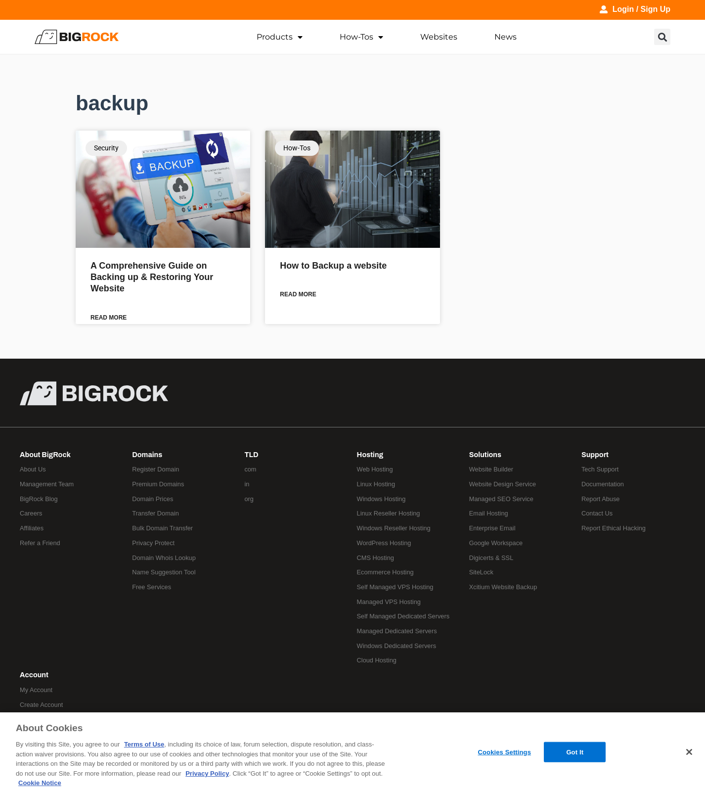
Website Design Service (502, 484)
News (505, 37)
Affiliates (32, 528)
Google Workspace (496, 543)
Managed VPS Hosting (389, 602)
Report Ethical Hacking (613, 528)
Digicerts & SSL (491, 557)
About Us (33, 469)
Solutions (485, 455)
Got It (574, 751)
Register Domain (155, 469)
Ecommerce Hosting (385, 572)
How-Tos (361, 37)
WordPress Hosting (384, 543)
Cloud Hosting (377, 660)
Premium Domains (158, 484)
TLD (251, 455)
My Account (36, 690)
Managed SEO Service (501, 499)
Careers (31, 513)
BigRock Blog (39, 499)
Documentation (602, 484)
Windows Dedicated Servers (397, 646)
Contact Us (597, 513)
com (250, 469)
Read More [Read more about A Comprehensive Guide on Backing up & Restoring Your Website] (108, 317)
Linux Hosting (376, 484)
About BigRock (45, 455)
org (249, 499)
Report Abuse (600, 499)
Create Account (41, 704)
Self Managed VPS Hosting (395, 587)
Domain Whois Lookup (164, 557)
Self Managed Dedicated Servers (403, 616)
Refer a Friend (40, 543)
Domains (147, 455)
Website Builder (491, 469)
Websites (438, 37)
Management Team (47, 484)
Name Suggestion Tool (164, 572)
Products (280, 37)
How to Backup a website (333, 266)
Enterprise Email (492, 528)
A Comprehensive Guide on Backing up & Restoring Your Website (151, 277)
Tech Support (599, 469)
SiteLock (481, 572)
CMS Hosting (375, 557)
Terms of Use (144, 744)
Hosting (370, 455)
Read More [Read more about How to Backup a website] (298, 294)
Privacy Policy (207, 773)
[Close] (689, 752)
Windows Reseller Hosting (394, 528)
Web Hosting (375, 469)
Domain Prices (152, 499)
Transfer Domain (155, 513)
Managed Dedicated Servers (397, 631)
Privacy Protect (153, 543)
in (246, 484)
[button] (662, 37)
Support (595, 455)
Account (34, 675)
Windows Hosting (381, 499)
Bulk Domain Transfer (162, 528)
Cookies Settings (504, 751)
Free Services (151, 587)
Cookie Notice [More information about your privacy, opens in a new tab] (39, 783)
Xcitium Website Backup (503, 587)
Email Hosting (488, 513)
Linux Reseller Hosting (388, 513)
